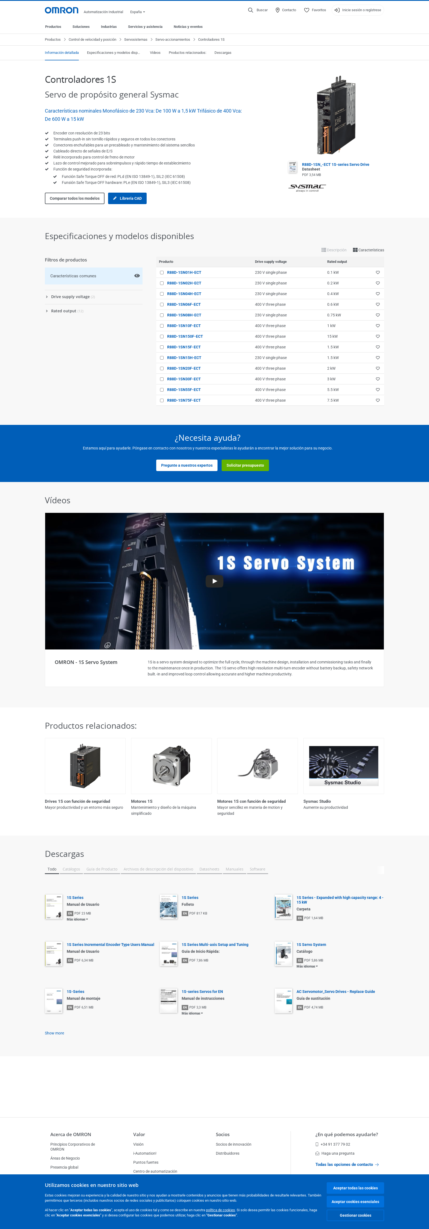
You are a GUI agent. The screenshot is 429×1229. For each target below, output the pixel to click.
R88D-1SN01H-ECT (184, 272)
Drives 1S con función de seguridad (77, 801)
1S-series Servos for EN (202, 991)
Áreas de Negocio (65, 1158)
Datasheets (209, 869)
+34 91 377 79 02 (332, 1144)
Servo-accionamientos (172, 39)
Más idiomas (76, 919)
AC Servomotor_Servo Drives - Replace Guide (336, 991)
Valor (139, 1134)
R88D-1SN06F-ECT (184, 304)
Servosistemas (135, 39)
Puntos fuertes (145, 1162)
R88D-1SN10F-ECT (184, 326)
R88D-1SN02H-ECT (184, 283)
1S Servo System (311, 944)
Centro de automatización (155, 1171)
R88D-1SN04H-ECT (184, 294)
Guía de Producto (101, 869)
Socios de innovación (233, 1144)
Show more (54, 1033)
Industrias (109, 27)
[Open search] (257, 10)
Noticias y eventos (188, 27)
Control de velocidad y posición (92, 39)
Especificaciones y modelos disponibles (114, 53)
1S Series (75, 897)
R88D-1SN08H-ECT (184, 315)
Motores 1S (141, 801)
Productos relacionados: (187, 53)
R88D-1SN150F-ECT (185, 336)
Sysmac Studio (317, 801)
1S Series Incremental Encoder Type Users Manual (110, 944)
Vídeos (155, 53)
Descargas (223, 53)
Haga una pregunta (335, 1153)
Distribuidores (227, 1153)
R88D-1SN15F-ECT (184, 347)
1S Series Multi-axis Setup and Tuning (215, 944)
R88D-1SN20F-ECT (184, 368)
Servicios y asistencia (145, 27)
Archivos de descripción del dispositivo (158, 869)
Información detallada (62, 53)
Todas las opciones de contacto (347, 1164)
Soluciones (81, 27)
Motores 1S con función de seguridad (251, 801)
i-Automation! (144, 1153)
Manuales (235, 869)
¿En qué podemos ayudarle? (346, 1134)
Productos (53, 27)
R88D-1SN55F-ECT (184, 389)
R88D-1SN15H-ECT (184, 357)
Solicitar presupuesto (245, 465)
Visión (138, 1144)
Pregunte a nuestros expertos (187, 465)
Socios (223, 1134)
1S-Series (75, 991)
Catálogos (71, 869)
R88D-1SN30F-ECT (184, 379)
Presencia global (64, 1167)
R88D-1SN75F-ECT (184, 400)
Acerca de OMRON (70, 1134)
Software (258, 869)
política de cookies (220, 1210)
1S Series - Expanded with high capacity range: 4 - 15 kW (340, 899)
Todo (52, 869)
